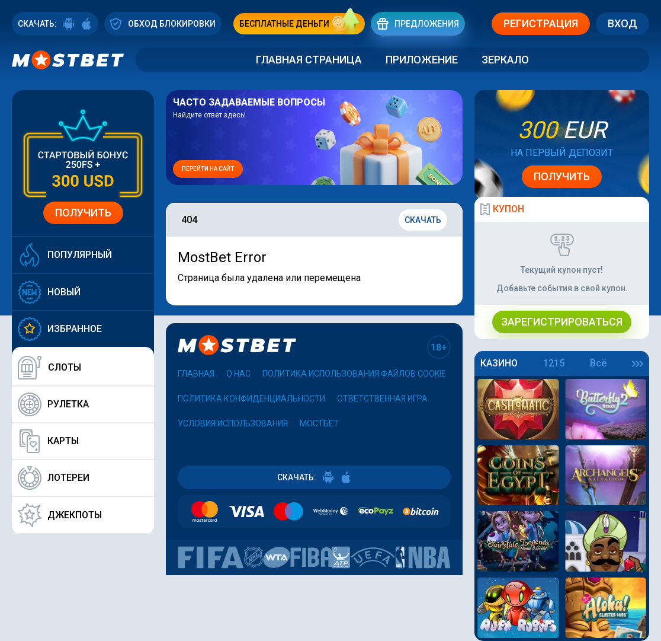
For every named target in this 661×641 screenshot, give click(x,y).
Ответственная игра (382, 398)
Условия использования (233, 423)
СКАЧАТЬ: (55, 24)
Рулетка (53, 404)
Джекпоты (60, 515)
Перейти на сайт (208, 168)
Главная (196, 373)
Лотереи (53, 478)
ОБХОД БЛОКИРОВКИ (163, 23)
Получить (83, 212)
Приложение (422, 59)
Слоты (49, 368)
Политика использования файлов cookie (354, 373)
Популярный (65, 255)
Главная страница (309, 59)
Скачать (423, 220)
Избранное (60, 329)
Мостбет (319, 423)
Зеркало (505, 59)
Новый (49, 292)
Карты (48, 441)
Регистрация (540, 23)
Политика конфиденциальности (251, 398)
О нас (238, 373)
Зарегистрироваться (562, 321)
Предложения (418, 23)
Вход (622, 23)
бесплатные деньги (302, 23)
